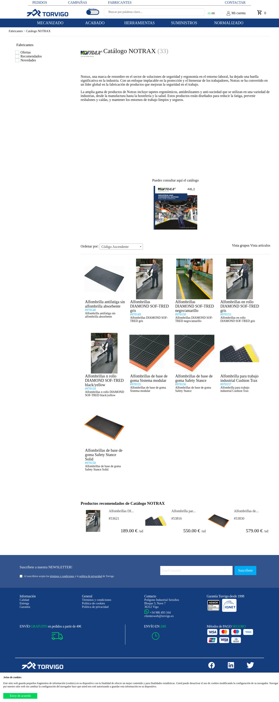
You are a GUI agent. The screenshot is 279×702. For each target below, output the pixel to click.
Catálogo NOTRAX (38, 31)
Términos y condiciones (96, 600)
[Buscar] (196, 13)
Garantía (25, 607)
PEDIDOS (39, 2)
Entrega (24, 603)
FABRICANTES (119, 2)
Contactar (235, 2)
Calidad (24, 600)
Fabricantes (17, 31)
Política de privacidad (95, 607)
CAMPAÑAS (77, 2)
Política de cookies (93, 603)
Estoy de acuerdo (20, 695)
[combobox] (121, 247)
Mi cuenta (235, 13)
